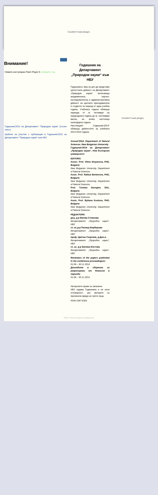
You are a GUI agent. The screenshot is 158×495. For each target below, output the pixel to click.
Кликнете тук (47, 72)
